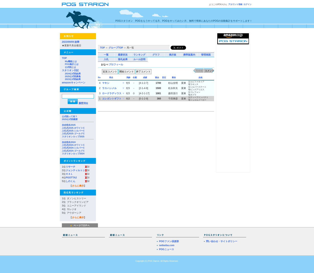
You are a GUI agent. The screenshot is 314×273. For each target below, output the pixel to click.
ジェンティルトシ (75, 170)
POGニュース (166, 249)
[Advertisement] (145, 39)
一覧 (106, 54)
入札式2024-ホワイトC (73, 145)
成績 (145, 77)
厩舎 (174, 77)
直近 (164, 77)
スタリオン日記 (70, 70)
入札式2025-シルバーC (73, 130)
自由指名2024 (68, 142)
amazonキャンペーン (73, 82)
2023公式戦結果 (73, 79)
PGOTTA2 (71, 177)
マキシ (105, 83)
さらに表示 (78, 185)
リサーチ (70, 166)
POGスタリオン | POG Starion (85, 4)
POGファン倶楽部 (169, 241)
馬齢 (128, 77)
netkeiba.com (166, 245)
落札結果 (123, 59)
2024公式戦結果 (73, 73)
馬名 (111, 77)
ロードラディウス (111, 93)
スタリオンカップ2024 (73, 153)
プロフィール (116, 64)
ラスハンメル (109, 88)
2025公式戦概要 (70, 119)
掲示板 (172, 54)
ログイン (248, 4)
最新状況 (123, 54)
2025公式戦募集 (73, 76)
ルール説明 (139, 59)
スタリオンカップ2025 (73, 136)
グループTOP (116, 47)
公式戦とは (70, 67)
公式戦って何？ (69, 116)
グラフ (156, 54)
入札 (106, 59)
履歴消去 (83, 103)
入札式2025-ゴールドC (73, 133)
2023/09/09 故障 (70, 41)
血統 (200, 77)
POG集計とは (71, 64)
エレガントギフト (111, 98)
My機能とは (71, 61)
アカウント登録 (235, 4)
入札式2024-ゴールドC (73, 151)
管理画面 (206, 54)
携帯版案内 (189, 54)
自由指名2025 (68, 125)
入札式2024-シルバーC (73, 148)
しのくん (70, 181)
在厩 (135, 77)
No (99, 77)
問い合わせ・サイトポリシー (221, 241)
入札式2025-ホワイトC (73, 128)
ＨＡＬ (69, 174)
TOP (64, 58)
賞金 (157, 77)
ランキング (139, 54)
